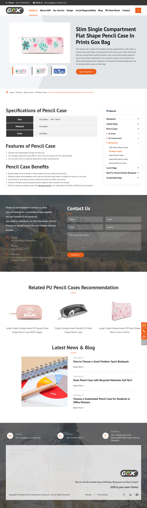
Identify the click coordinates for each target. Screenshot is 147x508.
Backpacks (111, 119)
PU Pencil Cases (41, 92)
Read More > (78, 367)
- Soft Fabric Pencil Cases (118, 147)
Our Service (58, 10)
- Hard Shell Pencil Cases (118, 159)
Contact (126, 10)
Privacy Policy (102, 494)
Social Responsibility (86, 10)
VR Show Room (112, 10)
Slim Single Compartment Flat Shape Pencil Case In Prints (71, 92)
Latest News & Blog (73, 347)
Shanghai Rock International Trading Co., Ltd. (36, 494)
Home (12, 92)
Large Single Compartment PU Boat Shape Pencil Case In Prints (119, 330)
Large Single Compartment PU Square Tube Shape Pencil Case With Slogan (27, 330)
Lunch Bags (111, 168)
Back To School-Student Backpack (121, 172)
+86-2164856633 (23, 2)
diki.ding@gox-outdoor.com (55, 2)
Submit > (75, 254)
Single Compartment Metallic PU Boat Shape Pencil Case (73, 330)
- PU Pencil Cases (115, 151)
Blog (100, 10)
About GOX (45, 10)
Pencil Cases (28, 92)
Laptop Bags (112, 124)
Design (70, 10)
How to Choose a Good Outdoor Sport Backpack (101, 361)
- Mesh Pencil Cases (116, 155)
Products (33, 10)
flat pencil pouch (44, 185)
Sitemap (88, 494)
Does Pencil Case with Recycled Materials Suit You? (102, 380)
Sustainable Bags (114, 177)
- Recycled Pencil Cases (117, 163)
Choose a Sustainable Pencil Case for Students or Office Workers (101, 400)
